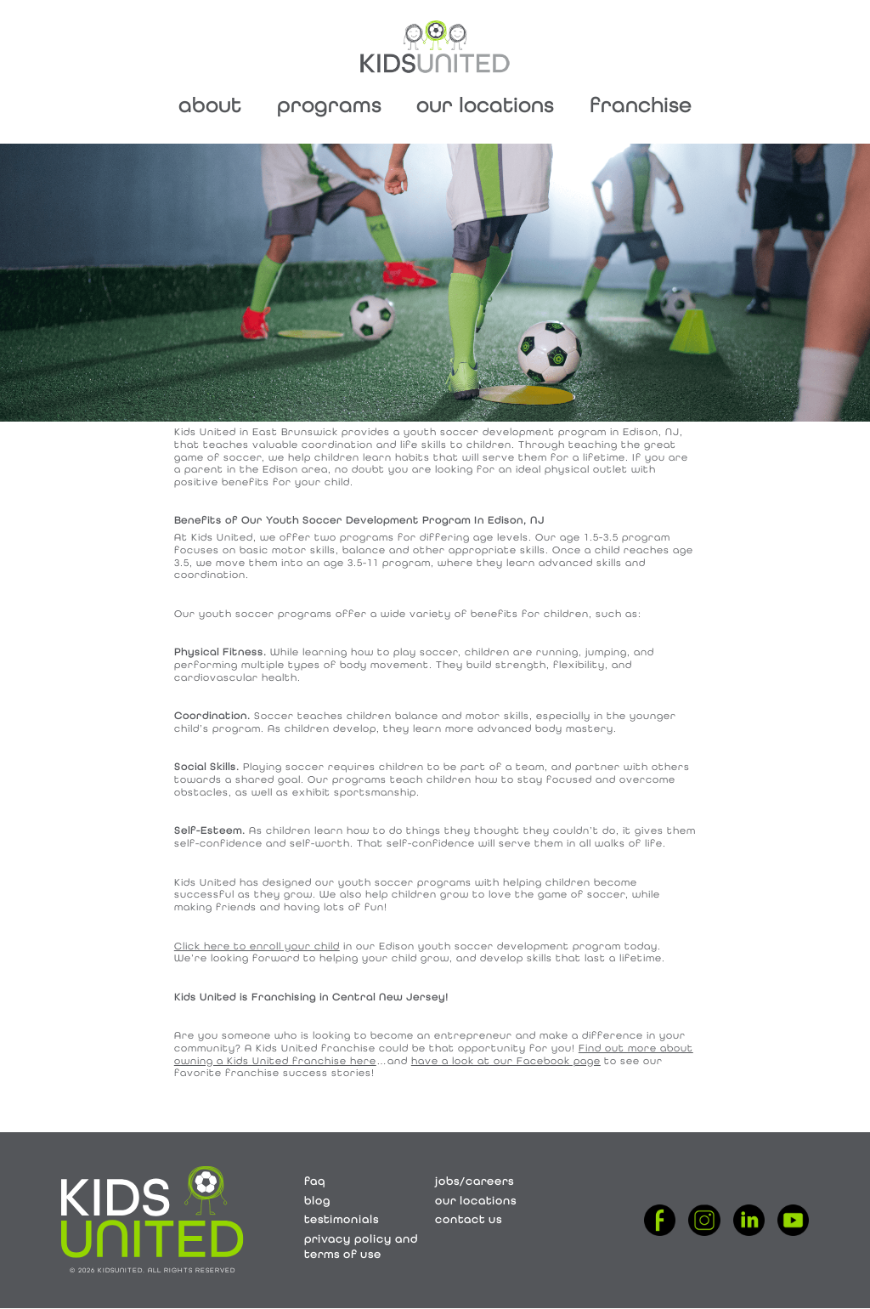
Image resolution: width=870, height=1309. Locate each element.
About (209, 105)
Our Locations (485, 105)
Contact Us (468, 1219)
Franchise (641, 105)
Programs (329, 105)
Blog (317, 1200)
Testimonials (341, 1219)
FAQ (314, 1181)
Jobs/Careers (474, 1181)
